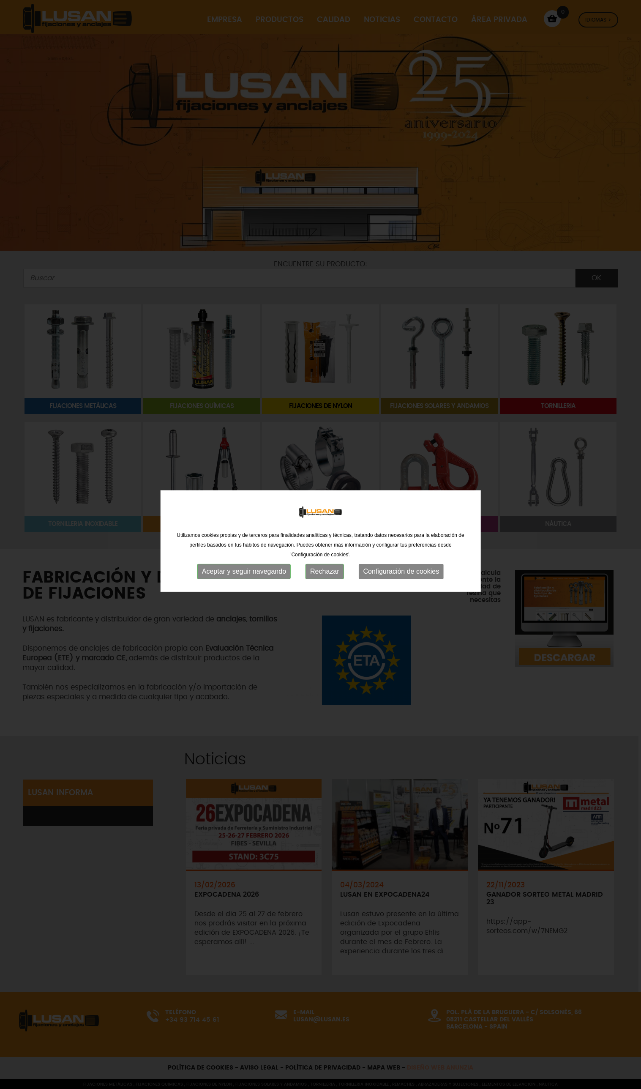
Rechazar (324, 568)
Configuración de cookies (401, 568)
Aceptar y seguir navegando (244, 568)
